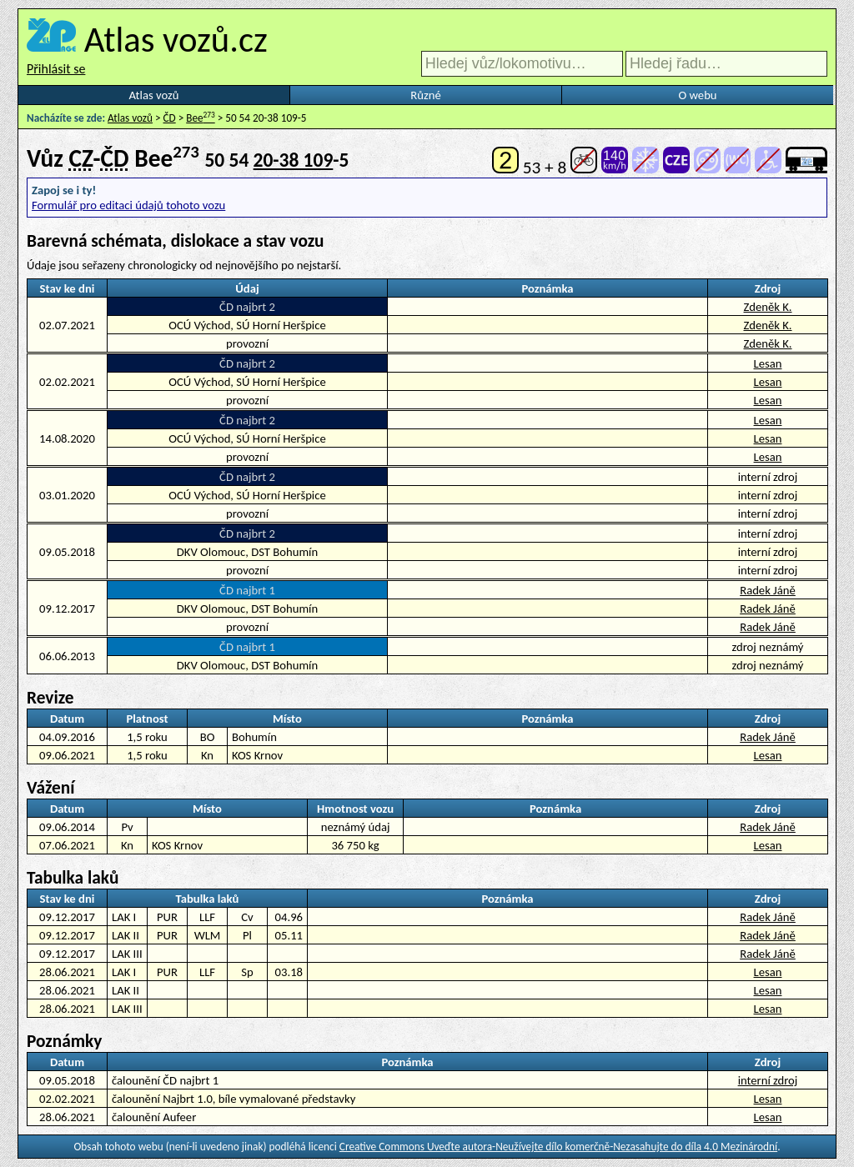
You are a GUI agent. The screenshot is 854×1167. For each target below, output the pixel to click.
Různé (425, 95)
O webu (697, 95)
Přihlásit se (56, 69)
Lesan (768, 363)
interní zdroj (768, 1080)
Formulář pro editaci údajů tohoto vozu (128, 205)
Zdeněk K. (767, 306)
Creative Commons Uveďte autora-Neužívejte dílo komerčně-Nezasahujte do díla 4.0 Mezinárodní (558, 1146)
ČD (169, 118)
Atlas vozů (154, 95)
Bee (200, 118)
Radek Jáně (768, 590)
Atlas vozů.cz (176, 39)
